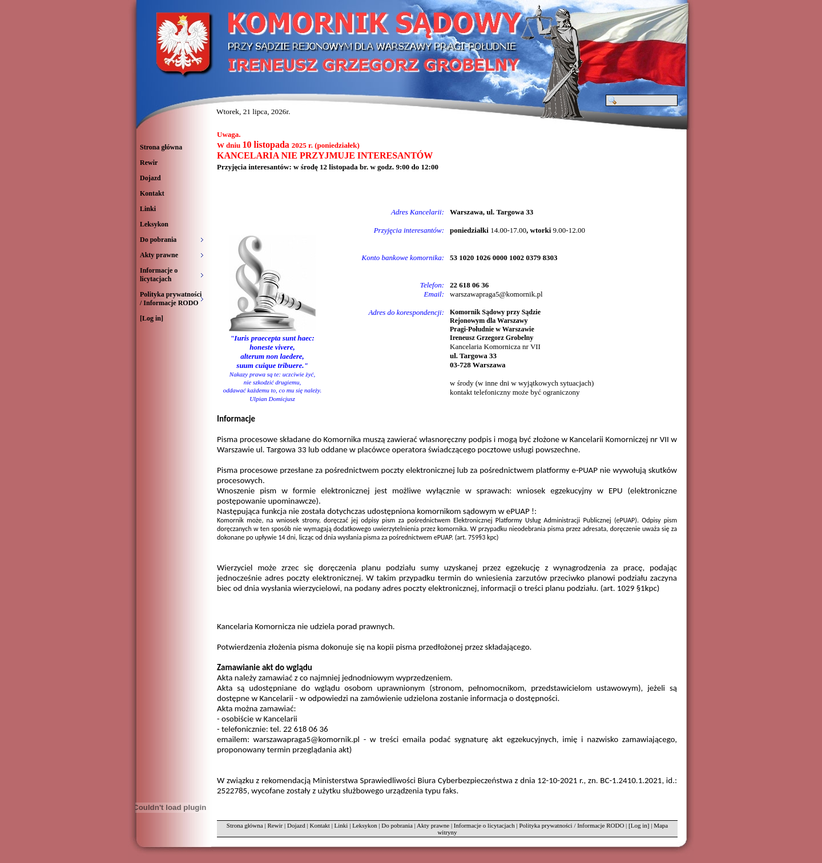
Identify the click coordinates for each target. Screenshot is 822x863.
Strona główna (161, 147)
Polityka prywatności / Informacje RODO (571, 825)
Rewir (149, 163)
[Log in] (151, 318)
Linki (148, 209)
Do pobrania (397, 825)
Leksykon (154, 224)
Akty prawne (433, 825)
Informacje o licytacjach (484, 825)
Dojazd (150, 178)
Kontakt (152, 193)
